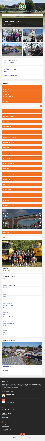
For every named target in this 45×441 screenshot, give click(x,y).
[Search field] (19, 106)
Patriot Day (5, 312)
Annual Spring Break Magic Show (11, 70)
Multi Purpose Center (10, 397)
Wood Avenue (6, 334)
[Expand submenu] (40, 111)
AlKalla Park (6, 268)
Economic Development (8, 289)
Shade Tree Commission (8, 319)
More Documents (5, 417)
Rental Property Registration (8, 409)
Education (5, 292)
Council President (6, 283)
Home (5, 24)
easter (8, 62)
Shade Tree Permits (6, 413)
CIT (6, 62)
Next (5, 74)
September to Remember (8, 316)
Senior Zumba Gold (10, 400)
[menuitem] (22, 87)
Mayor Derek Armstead (8, 305)
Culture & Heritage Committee (9, 285)
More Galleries (6, 373)
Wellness (5, 332)
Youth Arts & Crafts (10, 394)
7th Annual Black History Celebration (10, 76)
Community (5, 280)
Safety (4, 314)
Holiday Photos (14, 60)
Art (4, 278)
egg (11, 62)
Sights (4, 321)
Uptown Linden (6, 328)
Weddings (5, 330)
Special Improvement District (9, 323)
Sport (4, 325)
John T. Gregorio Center (11, 402)
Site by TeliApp (29, 437)
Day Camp (5, 287)
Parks (4, 307)
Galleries (9, 24)
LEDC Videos (5, 301)
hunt (13, 62)
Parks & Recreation (7, 310)
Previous (6, 68)
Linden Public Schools (7, 303)
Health (4, 294)
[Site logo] (22, 11)
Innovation (5, 298)
